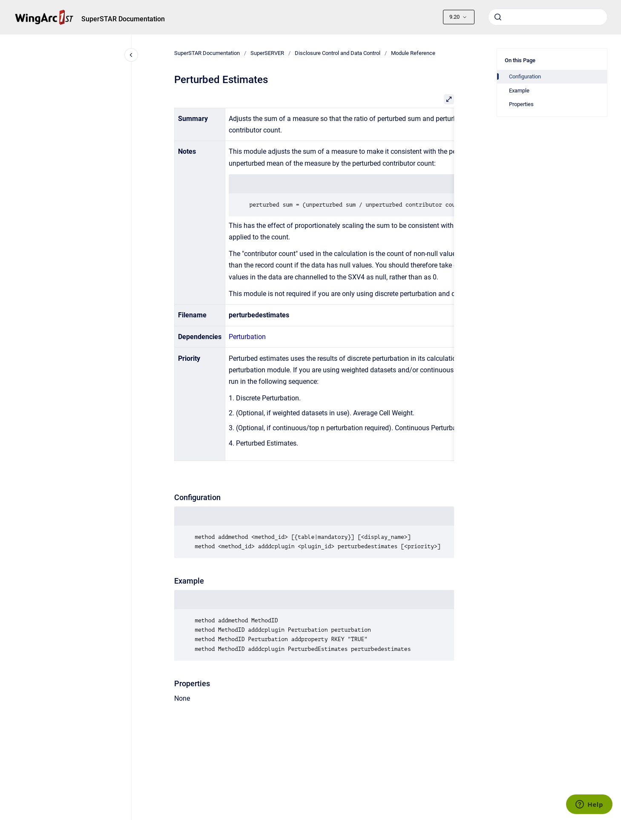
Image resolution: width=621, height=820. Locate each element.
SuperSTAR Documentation (123, 19)
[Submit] (498, 17)
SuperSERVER (267, 53)
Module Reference (413, 53)
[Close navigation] (131, 55)
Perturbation (247, 337)
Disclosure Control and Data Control (337, 53)
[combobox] (548, 17)
